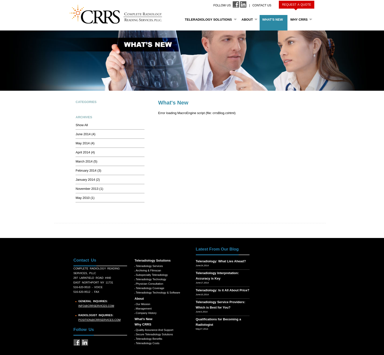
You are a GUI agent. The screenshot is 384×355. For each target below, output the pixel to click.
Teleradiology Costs (147, 343)
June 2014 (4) (85, 134)
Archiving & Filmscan (148, 270)
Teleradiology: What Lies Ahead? (221, 261)
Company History (146, 312)
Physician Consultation (149, 283)
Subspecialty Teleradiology (152, 274)
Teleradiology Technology (151, 279)
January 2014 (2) (88, 179)
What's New (272, 19)
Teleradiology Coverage (150, 288)
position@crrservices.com (99, 319)
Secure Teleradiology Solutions (154, 334)
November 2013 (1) (89, 189)
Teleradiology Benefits (149, 338)
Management (143, 308)
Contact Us (261, 5)
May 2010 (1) (85, 198)
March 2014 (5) (86, 161)
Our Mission (143, 304)
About (247, 19)
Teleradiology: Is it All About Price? (223, 290)
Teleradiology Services (149, 266)
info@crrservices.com (96, 305)
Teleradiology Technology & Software (158, 292)
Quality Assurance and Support (154, 329)
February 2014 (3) (88, 170)
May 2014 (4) (85, 143)
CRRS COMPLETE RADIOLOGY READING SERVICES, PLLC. (118, 14)
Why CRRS (299, 19)
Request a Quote (296, 4)
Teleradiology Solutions (208, 19)
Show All (82, 125)
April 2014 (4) (85, 152)
